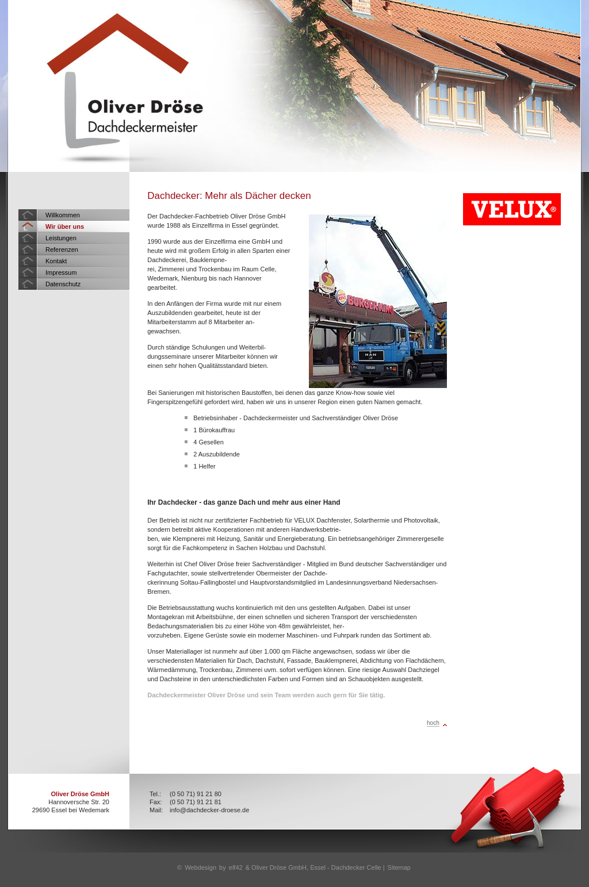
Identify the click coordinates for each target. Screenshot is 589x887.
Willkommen (62, 215)
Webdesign (200, 867)
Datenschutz (63, 284)
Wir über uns (64, 226)
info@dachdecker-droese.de (209, 810)
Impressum (61, 272)
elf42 (236, 867)
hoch (433, 723)
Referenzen (61, 249)
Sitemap (399, 867)
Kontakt (56, 261)
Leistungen (61, 238)
